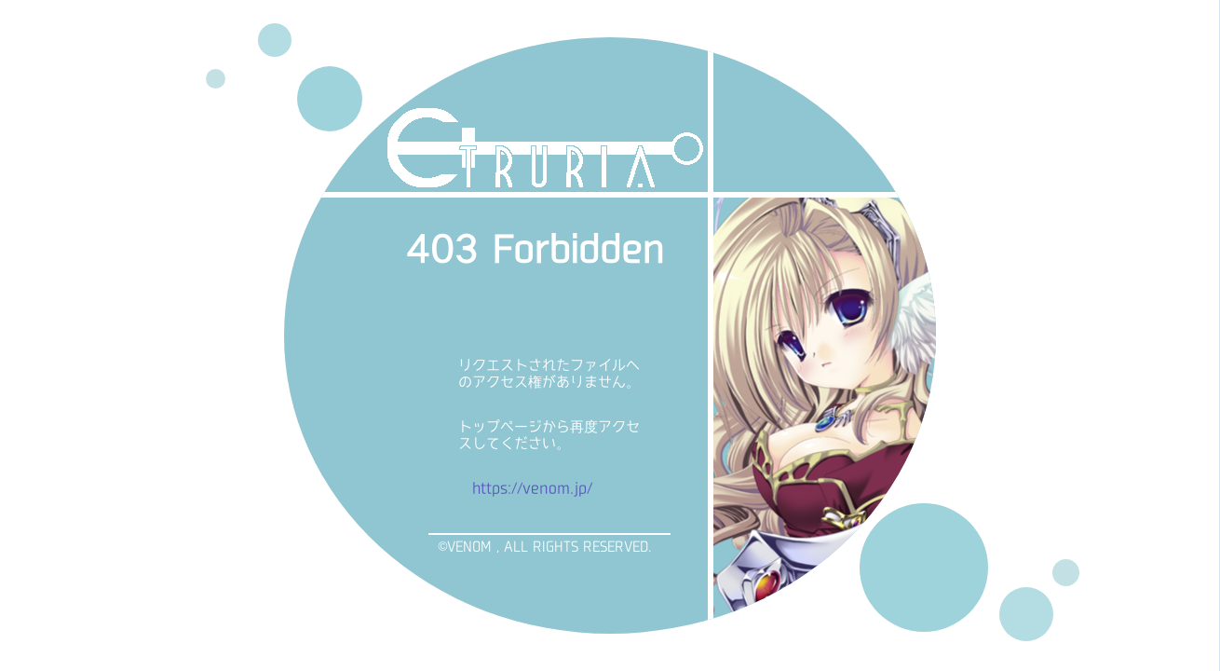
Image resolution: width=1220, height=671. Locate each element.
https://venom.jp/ (532, 488)
